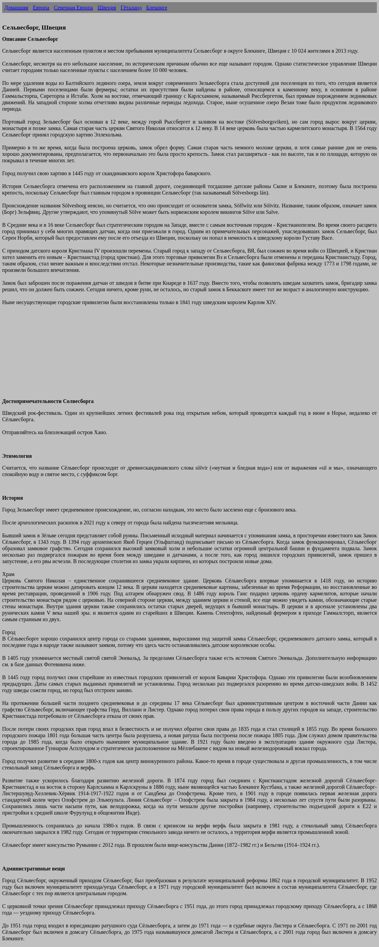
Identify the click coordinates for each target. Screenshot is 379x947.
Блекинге (156, 7)
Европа (41, 7)
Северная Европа (73, 7)
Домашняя (16, 7)
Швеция (107, 7)
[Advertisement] (163, 355)
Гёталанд (131, 7)
